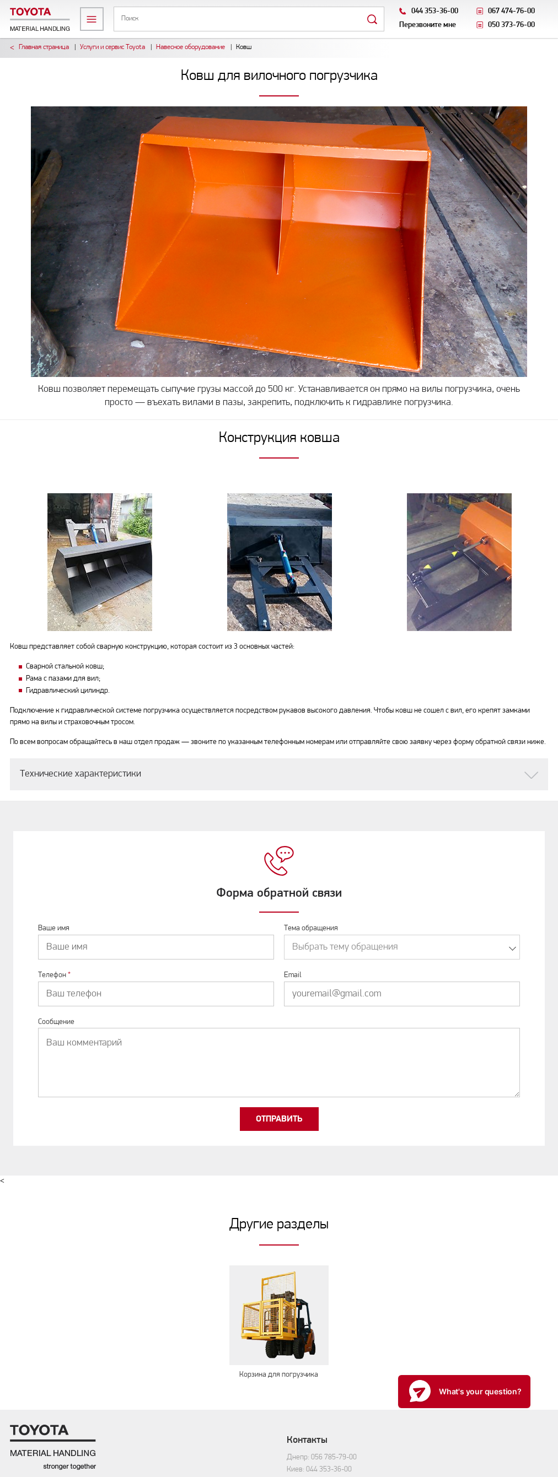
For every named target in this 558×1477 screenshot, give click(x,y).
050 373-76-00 (511, 25)
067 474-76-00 (511, 11)
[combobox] (402, 947)
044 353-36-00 (434, 11)
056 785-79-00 (334, 1457)
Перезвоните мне (427, 25)
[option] (100, 562)
